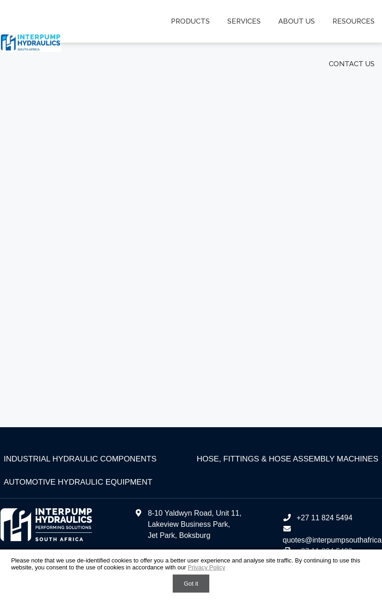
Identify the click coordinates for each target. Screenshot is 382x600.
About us (297, 21)
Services (245, 21)
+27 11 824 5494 (317, 518)
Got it (191, 583)
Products (191, 21)
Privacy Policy (206, 567)
